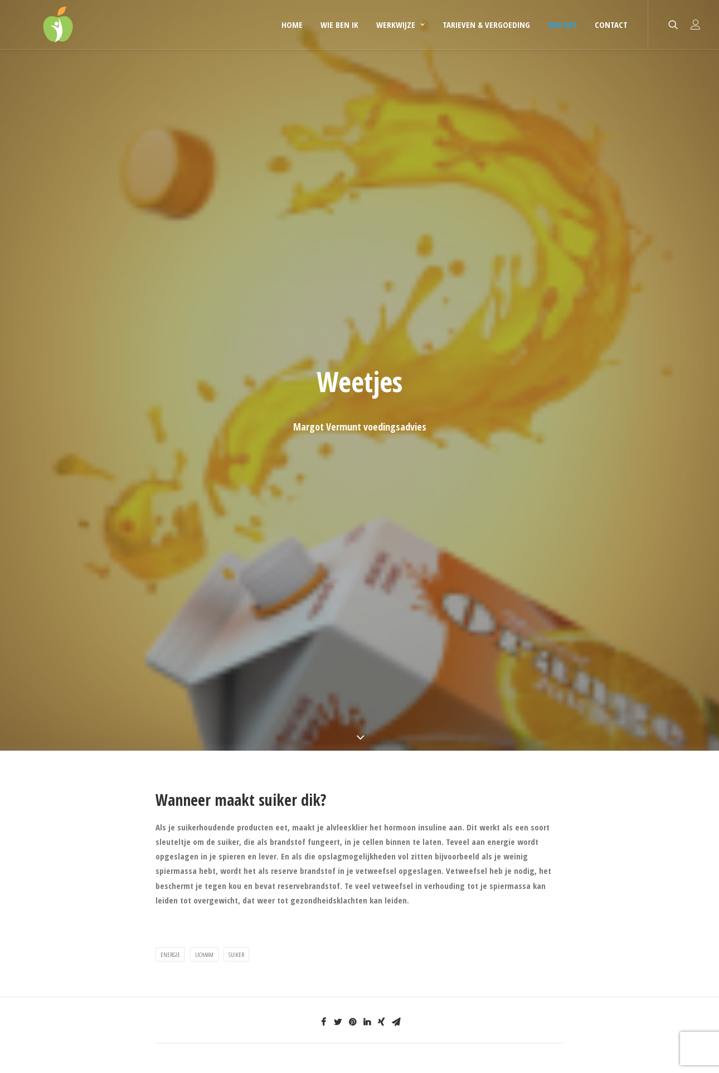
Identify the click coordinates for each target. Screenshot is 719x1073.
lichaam (204, 954)
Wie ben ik (339, 24)
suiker (236, 954)
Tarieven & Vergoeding (486, 24)
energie (170, 954)
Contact (611, 24)
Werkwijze (400, 24)
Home (292, 24)
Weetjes (562, 24)
